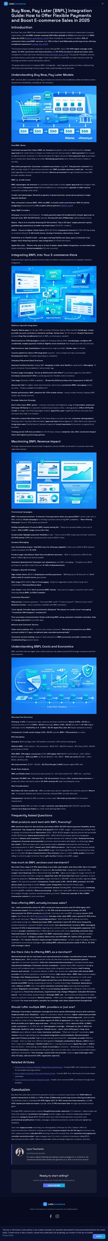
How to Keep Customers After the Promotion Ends (35, 1073)
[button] (102, 3)
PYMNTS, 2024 (66, 206)
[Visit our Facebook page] (50, 1216)
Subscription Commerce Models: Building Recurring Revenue (38, 1067)
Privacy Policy (8, 1235)
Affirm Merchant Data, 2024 (56, 55)
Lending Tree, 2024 (39, 44)
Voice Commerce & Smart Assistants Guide (32, 1080)
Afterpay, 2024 (42, 916)
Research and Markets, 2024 (36, 38)
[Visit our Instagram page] (57, 1216)
